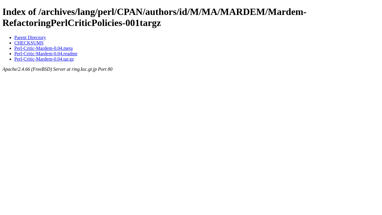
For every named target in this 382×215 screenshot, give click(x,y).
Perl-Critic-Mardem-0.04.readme (45, 53)
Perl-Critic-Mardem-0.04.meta (43, 48)
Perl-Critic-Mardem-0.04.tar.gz (44, 59)
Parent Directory (30, 37)
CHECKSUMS (29, 42)
